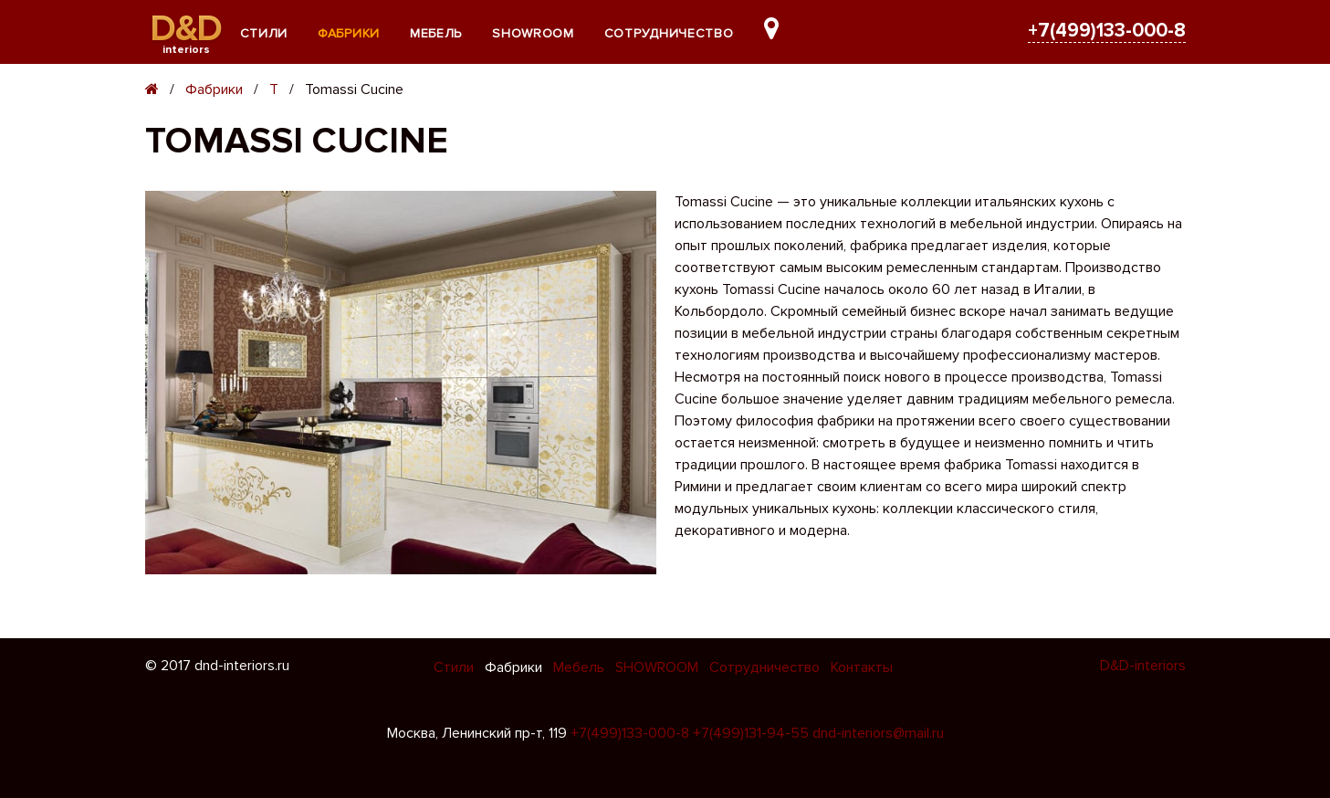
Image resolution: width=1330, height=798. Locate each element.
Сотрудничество (669, 33)
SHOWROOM (533, 33)
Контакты (862, 667)
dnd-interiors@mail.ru (878, 733)
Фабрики (349, 33)
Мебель (436, 33)
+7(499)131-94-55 (751, 733)
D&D (186, 28)
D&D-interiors (1143, 665)
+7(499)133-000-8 (1107, 30)
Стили (264, 33)
